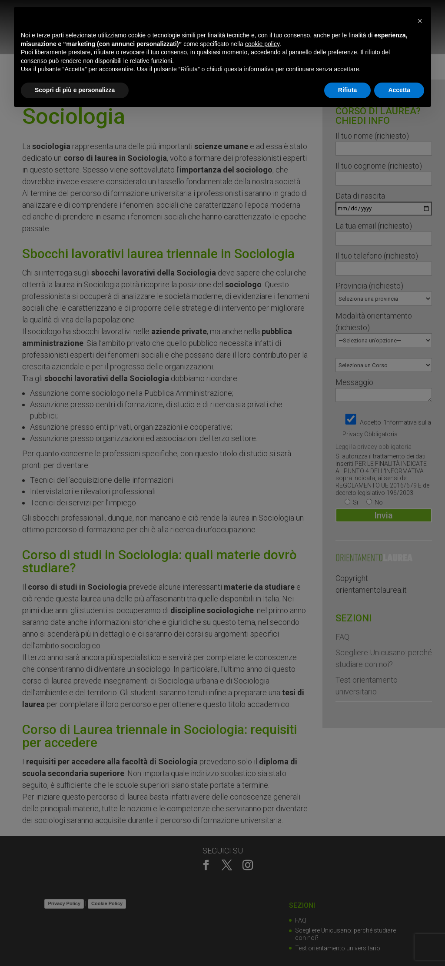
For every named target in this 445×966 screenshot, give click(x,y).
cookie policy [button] (262, 43)
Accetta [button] (399, 89)
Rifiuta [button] (347, 89)
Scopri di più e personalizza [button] (75, 89)
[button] (420, 21)
